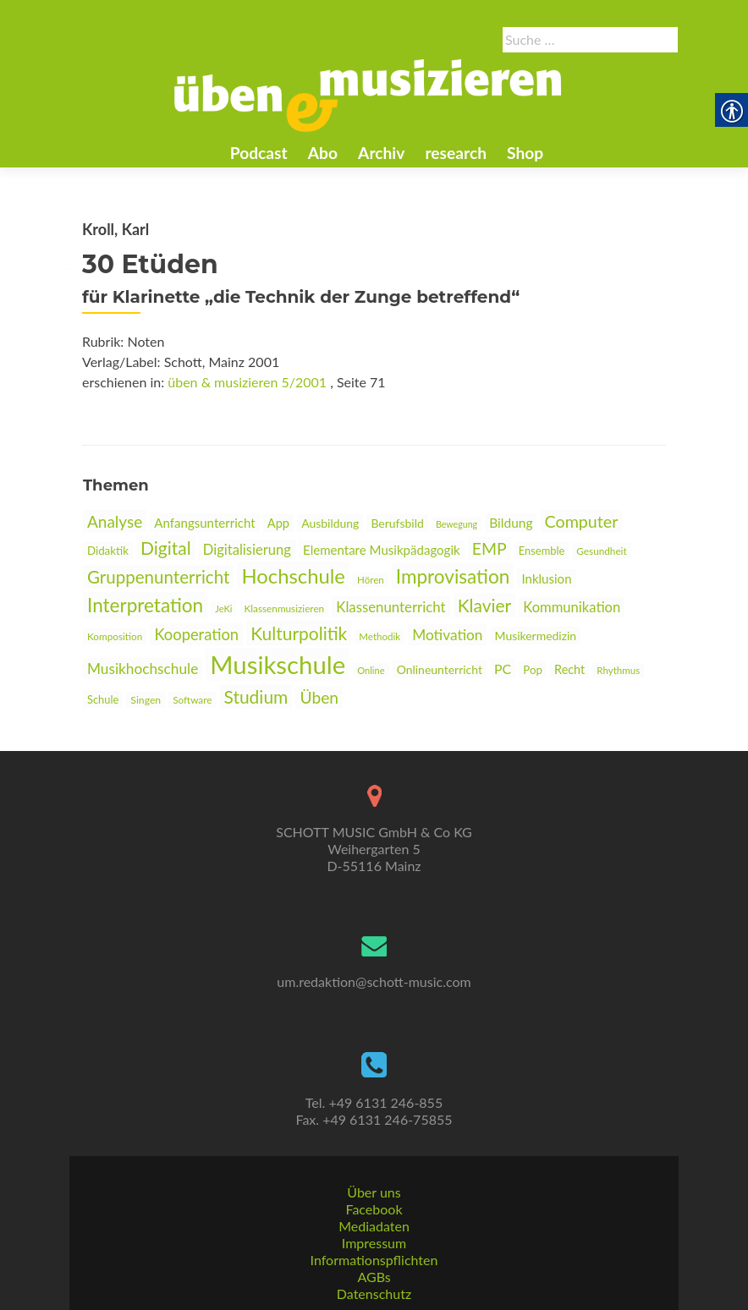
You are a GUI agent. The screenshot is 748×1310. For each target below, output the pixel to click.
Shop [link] (525, 152)
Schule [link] (102, 699)
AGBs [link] (373, 1277)
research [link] (456, 152)
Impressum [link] (374, 1243)
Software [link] (192, 699)
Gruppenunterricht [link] (158, 577)
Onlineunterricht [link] (439, 669)
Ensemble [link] (541, 550)
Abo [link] (323, 152)
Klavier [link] (485, 605)
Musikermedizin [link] (536, 635)
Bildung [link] (510, 522)
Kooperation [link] (196, 634)
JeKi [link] (223, 608)
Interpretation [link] (145, 605)
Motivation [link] (447, 635)
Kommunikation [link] (571, 607)
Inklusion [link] (546, 578)
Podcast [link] (259, 152)
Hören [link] (370, 579)
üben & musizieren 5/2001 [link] (247, 382)
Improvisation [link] (452, 576)
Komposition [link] (114, 636)
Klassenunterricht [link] (390, 607)
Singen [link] (145, 699)
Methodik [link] (379, 636)
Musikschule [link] (277, 664)
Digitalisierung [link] (247, 549)
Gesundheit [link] (601, 551)
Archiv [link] (381, 152)
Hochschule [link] (293, 575)
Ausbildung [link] (330, 523)
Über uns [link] (373, 1192)
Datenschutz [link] (374, 1293)
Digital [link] (165, 547)
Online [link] (370, 670)
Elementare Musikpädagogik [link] (381, 549)
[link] (368, 94)
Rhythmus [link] (618, 670)
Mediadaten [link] (374, 1226)
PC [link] (502, 668)
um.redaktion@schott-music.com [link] (373, 981)
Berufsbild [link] (397, 523)
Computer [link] (582, 521)
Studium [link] (256, 696)
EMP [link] (489, 548)
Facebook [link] (373, 1209)
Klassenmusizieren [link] (285, 608)
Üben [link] (319, 697)
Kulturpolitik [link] (298, 633)
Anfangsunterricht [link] (204, 522)
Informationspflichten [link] (374, 1260)
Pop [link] (532, 670)
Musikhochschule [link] (142, 668)
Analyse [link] (114, 521)
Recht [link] (569, 669)
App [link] (278, 523)
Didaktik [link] (108, 550)
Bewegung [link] (456, 523)
